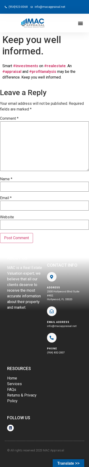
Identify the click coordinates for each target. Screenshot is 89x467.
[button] (80, 23)
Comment (9, 118)
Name (6, 179)
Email (6, 198)
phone (52, 348)
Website (7, 217)
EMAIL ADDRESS (58, 322)
